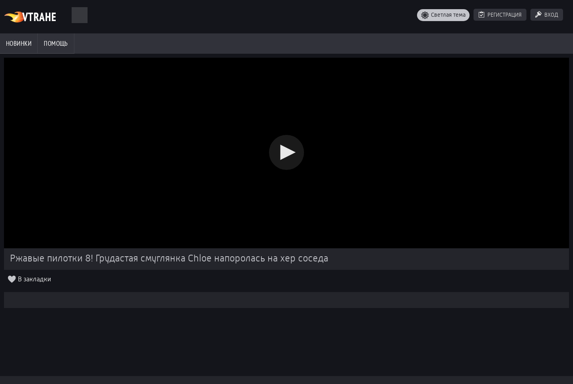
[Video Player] (286, 153)
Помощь (56, 43)
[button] (286, 152)
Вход (551, 15)
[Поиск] (80, 15)
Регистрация (504, 15)
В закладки (34, 279)
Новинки (18, 43)
